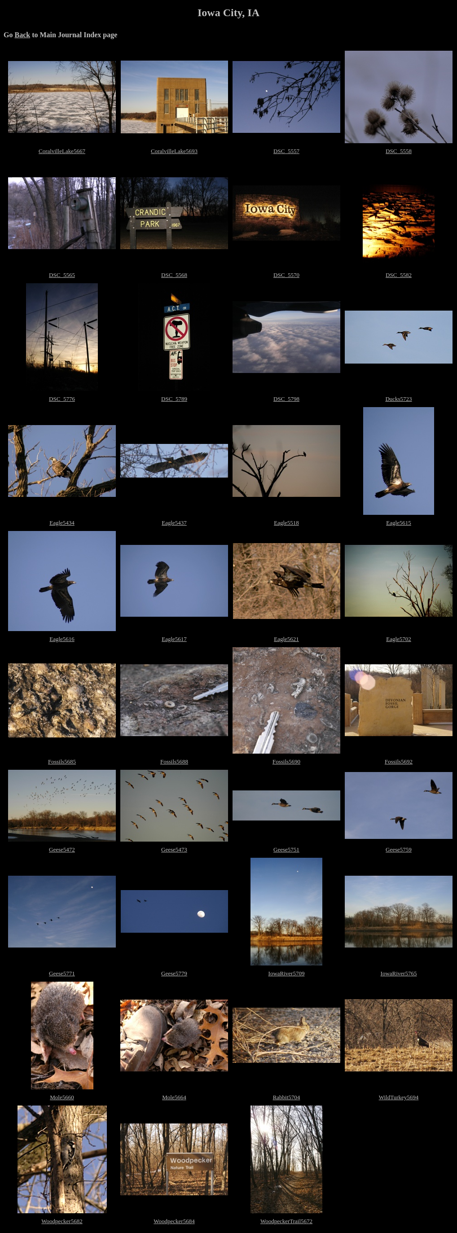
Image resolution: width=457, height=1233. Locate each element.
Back (22, 35)
